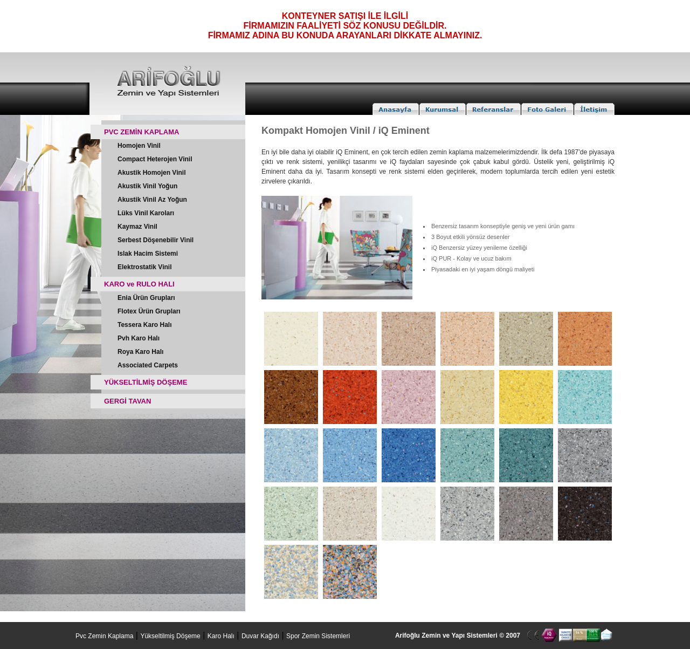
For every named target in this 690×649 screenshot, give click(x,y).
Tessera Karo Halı (145, 325)
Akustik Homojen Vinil (151, 172)
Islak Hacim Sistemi (148, 253)
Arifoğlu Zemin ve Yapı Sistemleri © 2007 (457, 635)
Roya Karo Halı (140, 352)
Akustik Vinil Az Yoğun (152, 199)
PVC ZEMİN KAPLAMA (141, 132)
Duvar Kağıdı (260, 636)
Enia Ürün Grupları (146, 298)
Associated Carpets (148, 365)
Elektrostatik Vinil (144, 267)
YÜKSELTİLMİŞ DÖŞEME (145, 382)
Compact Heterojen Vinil (155, 159)
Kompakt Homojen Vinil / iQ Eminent (345, 130)
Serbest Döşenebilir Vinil (156, 240)
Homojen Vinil (139, 145)
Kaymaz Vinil (137, 226)
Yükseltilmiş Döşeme (170, 636)
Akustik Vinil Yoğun (147, 186)
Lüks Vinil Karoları (146, 213)
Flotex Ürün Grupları (149, 311)
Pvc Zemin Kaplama (104, 636)
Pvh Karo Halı (139, 338)
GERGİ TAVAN (127, 401)
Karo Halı (221, 636)
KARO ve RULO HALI (139, 284)
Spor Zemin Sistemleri (318, 636)
